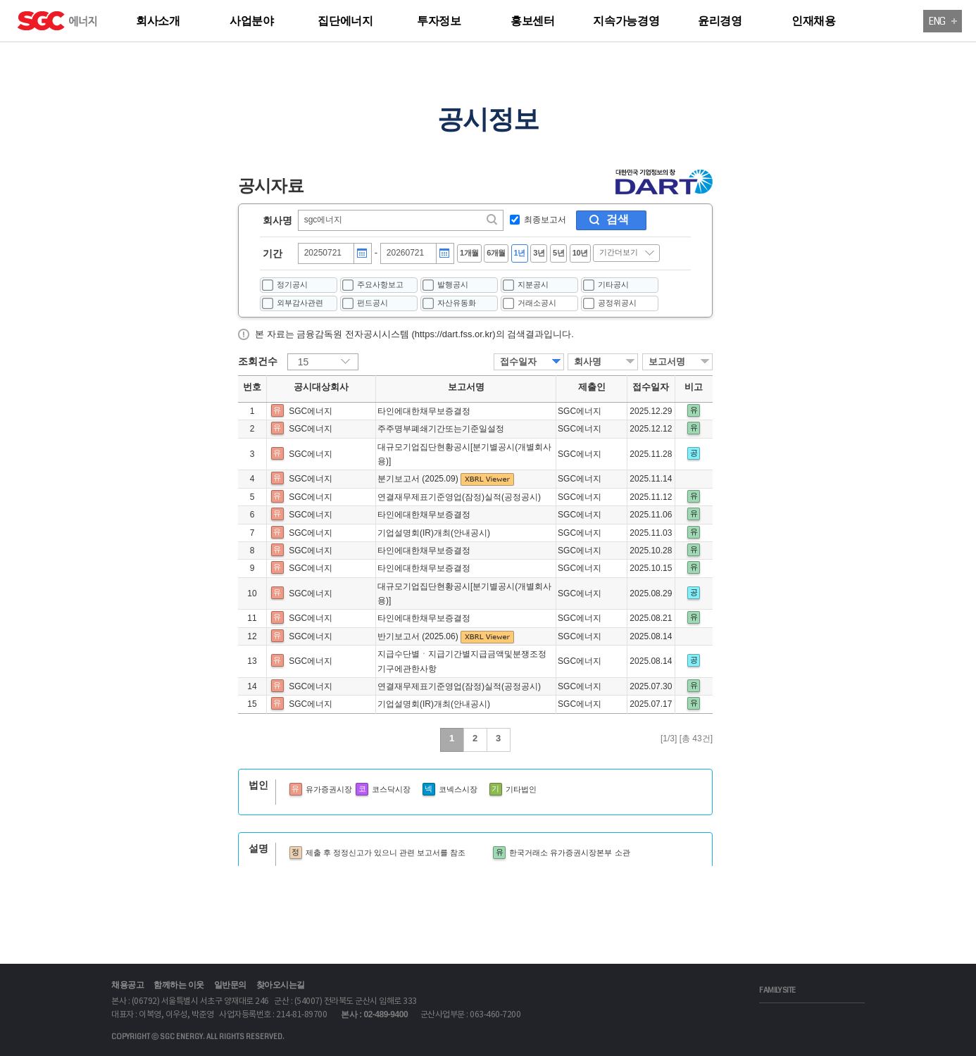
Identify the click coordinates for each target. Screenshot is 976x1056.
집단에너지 (345, 21)
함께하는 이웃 (179, 985)
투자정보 (439, 21)
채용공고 (127, 985)
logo (81, 22)
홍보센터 (533, 21)
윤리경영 (720, 21)
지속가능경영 (626, 21)
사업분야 (252, 21)
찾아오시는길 (280, 985)
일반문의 (230, 985)
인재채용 (814, 21)
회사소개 (158, 21)
